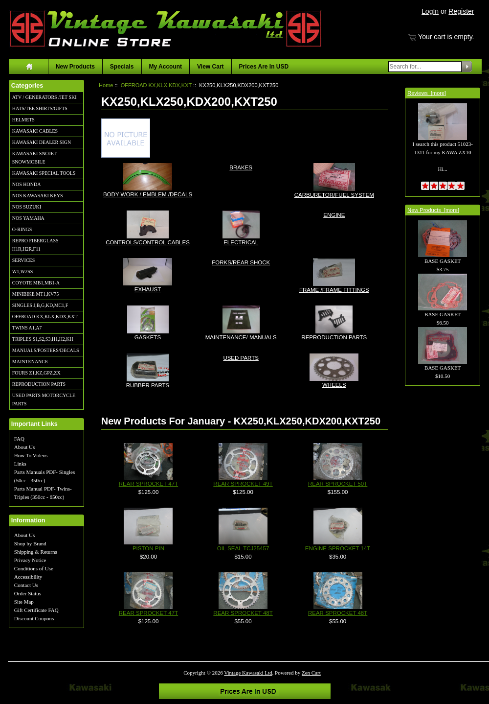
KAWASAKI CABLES (35, 131)
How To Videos (30, 455)
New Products (75, 66)
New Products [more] (433, 210)
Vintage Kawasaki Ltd (248, 673)
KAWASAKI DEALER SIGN (41, 142)
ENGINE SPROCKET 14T (338, 548)
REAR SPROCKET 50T (337, 484)
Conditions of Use (33, 568)
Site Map (24, 602)
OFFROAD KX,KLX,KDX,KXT (45, 316)
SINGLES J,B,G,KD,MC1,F (40, 305)
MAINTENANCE (30, 361)
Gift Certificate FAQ (36, 610)
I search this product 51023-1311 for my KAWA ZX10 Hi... (442, 145)
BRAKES (240, 166)
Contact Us (26, 585)
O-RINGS (22, 229)
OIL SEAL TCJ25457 (243, 548)
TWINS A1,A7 (27, 327)
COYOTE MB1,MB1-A (36, 282)
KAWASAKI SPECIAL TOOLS (44, 173)
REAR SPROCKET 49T (242, 484)
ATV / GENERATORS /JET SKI (44, 97)
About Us (24, 447)
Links (20, 464)
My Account (165, 66)
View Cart (210, 66)
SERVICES (23, 260)
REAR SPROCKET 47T (148, 484)
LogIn (430, 11)
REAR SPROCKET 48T (242, 613)
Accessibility (28, 577)
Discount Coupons (34, 618)
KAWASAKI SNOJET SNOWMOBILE (34, 157)
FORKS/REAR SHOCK (241, 261)
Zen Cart (311, 673)
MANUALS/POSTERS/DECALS (45, 350)
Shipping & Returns (35, 552)
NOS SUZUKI (26, 207)
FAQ (19, 439)
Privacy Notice (30, 560)
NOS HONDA (26, 184)
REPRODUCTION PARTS (39, 384)
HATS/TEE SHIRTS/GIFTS (39, 108)
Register (461, 11)
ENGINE (334, 214)
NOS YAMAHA (28, 218)
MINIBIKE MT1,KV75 (35, 294)
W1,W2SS (22, 271)
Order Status (27, 593)
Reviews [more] (426, 93)
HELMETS (23, 119)
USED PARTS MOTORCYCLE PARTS (43, 399)
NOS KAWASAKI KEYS (37, 195)
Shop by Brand (30, 543)
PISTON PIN (148, 548)
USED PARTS (241, 357)
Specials (122, 66)
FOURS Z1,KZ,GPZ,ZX (36, 372)
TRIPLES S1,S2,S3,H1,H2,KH (42, 339)
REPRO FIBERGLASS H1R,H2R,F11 (35, 245)
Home (106, 85)
